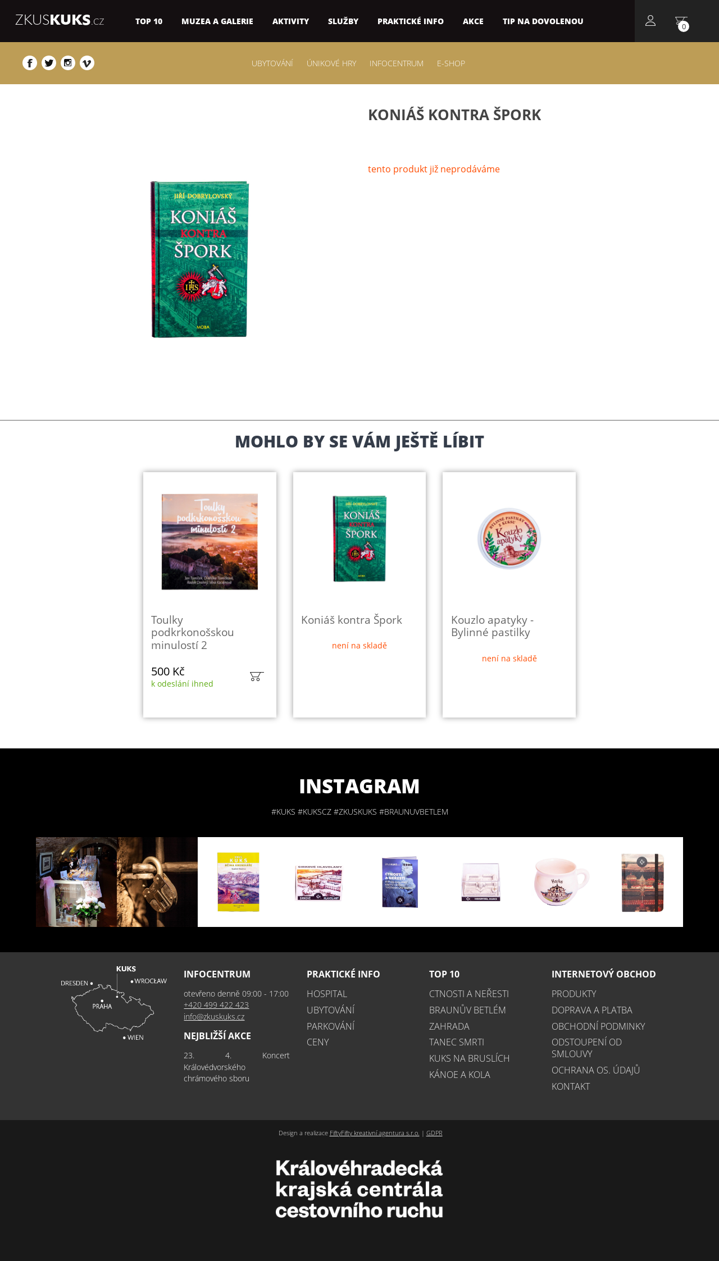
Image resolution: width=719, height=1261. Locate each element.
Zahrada (449, 1026)
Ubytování (330, 1010)
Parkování (330, 1026)
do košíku (256, 676)
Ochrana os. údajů (596, 1070)
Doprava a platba (592, 1010)
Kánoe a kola (459, 1074)
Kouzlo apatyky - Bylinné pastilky (492, 626)
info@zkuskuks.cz (214, 1016)
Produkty (574, 994)
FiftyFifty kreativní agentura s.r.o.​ (375, 1132)
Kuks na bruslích (469, 1058)
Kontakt (571, 1086)
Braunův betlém (467, 1010)
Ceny (318, 1042)
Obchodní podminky (598, 1026)
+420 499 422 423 (216, 1004)
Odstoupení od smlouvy (587, 1048)
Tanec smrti (456, 1042)
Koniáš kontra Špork (351, 620)
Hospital (327, 994)
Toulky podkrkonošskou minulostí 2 (192, 632)
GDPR (434, 1132)
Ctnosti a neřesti (469, 994)
